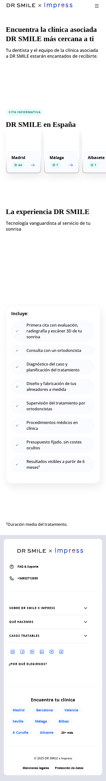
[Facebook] (22, 652)
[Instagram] (13, 652)
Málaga (41, 721)
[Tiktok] (61, 652)
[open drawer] (97, 6)
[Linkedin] (42, 652)
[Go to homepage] (42, 6)
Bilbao (64, 721)
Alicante (46, 732)
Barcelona (44, 710)
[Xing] (51, 652)
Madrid (19, 710)
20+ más (67, 733)
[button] (48, 608)
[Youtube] (32, 652)
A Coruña (20, 732)
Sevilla (18, 721)
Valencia (71, 710)
